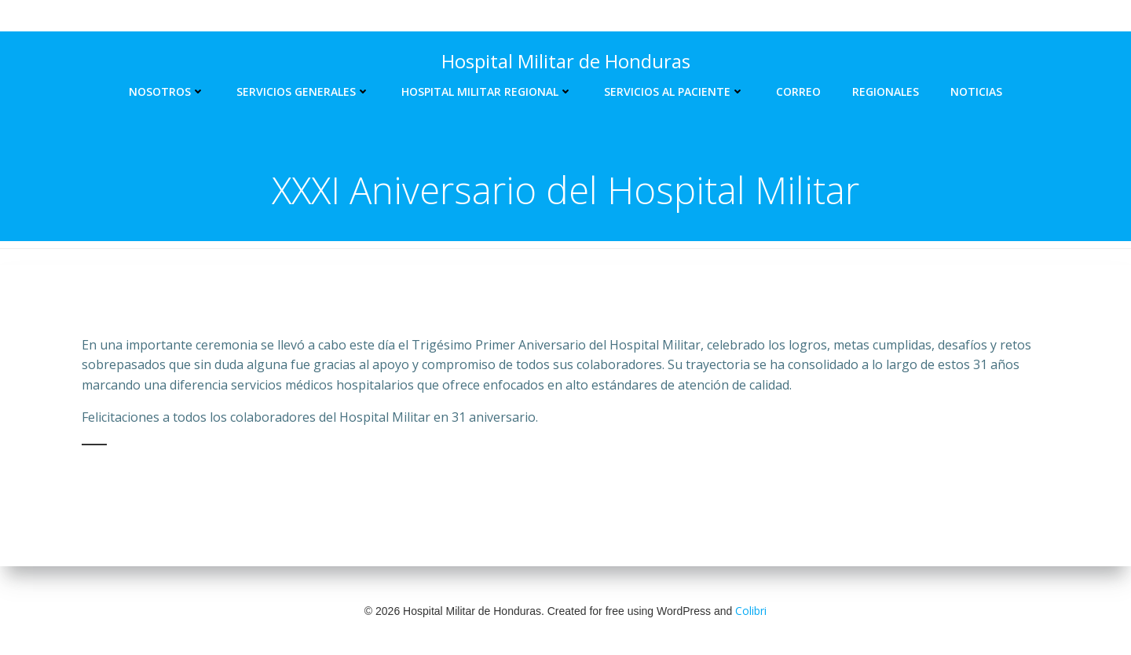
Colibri (751, 610)
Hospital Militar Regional (487, 91)
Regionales (885, 91)
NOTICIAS (976, 91)
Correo (798, 91)
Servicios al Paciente (674, 91)
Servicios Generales (303, 91)
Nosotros (167, 91)
